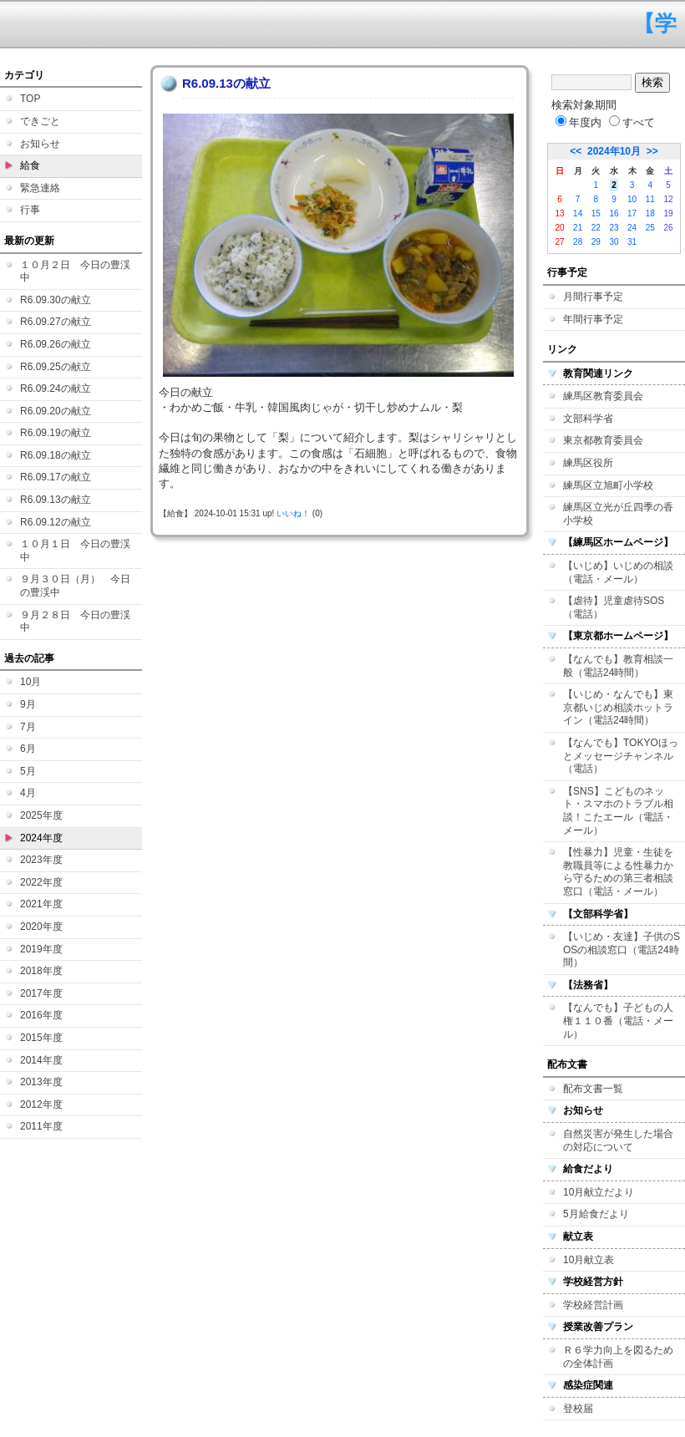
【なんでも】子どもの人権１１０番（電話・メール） (618, 1020)
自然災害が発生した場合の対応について (618, 1140)
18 (650, 213)
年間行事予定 (593, 319)
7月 (28, 727)
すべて (632, 122)
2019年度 (41, 949)
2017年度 (41, 993)
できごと (40, 121)
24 (632, 227)
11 (650, 199)
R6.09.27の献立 (55, 322)
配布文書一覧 (593, 1088)
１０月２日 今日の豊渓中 (75, 271)
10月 (30, 682)
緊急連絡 (40, 188)
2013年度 (41, 1082)
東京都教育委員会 (603, 440)
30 (613, 241)
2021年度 (41, 904)
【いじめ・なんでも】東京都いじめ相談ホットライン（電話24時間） (618, 707)
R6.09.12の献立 (55, 522)
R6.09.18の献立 (55, 455)
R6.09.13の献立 (55, 499)
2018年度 (41, 971)
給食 (30, 165)
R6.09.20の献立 (55, 411)
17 (632, 213)
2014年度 (41, 1060)
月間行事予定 (593, 296)
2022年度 (41, 882)
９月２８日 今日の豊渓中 (75, 621)
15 (596, 213)
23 (613, 227)
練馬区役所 (588, 463)
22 (596, 227)
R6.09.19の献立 (55, 433)
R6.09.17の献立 (55, 477)
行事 (30, 210)
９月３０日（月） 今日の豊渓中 (75, 585)
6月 (28, 748)
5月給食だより (596, 1214)
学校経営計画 (593, 1305)
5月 (28, 771)
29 (596, 241)
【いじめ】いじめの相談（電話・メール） (618, 572)
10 (632, 199)
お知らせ (40, 144)
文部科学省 (588, 418)
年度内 (578, 122)
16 (613, 213)
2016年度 (41, 1015)
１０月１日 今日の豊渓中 (75, 550)
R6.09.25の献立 (55, 367)
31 (632, 241)
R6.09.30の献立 (55, 300)
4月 (28, 793)
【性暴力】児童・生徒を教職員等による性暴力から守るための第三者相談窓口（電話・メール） (618, 871)
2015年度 (41, 1037)
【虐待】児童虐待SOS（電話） (613, 607)
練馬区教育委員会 (603, 396)
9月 (28, 704)
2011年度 (41, 1126)
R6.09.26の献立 (55, 344)
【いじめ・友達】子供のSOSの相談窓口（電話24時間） (621, 949)
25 (650, 227)
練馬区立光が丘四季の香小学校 (618, 513)
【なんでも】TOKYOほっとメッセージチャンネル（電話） (620, 755)
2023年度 (41, 860)
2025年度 (41, 815)
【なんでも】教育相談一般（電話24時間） (618, 665)
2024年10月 (614, 151)
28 (577, 241)
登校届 (578, 1408)
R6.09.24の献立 (55, 388)
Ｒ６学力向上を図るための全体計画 (618, 1356)
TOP (30, 98)
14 (577, 213)
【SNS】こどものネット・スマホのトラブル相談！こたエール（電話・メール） (618, 810)
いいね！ (293, 513)
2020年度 (41, 926)
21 (577, 227)
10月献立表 (588, 1260)
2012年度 (41, 1104)
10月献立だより (598, 1192)
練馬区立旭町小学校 (608, 485)
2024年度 (41, 838)
